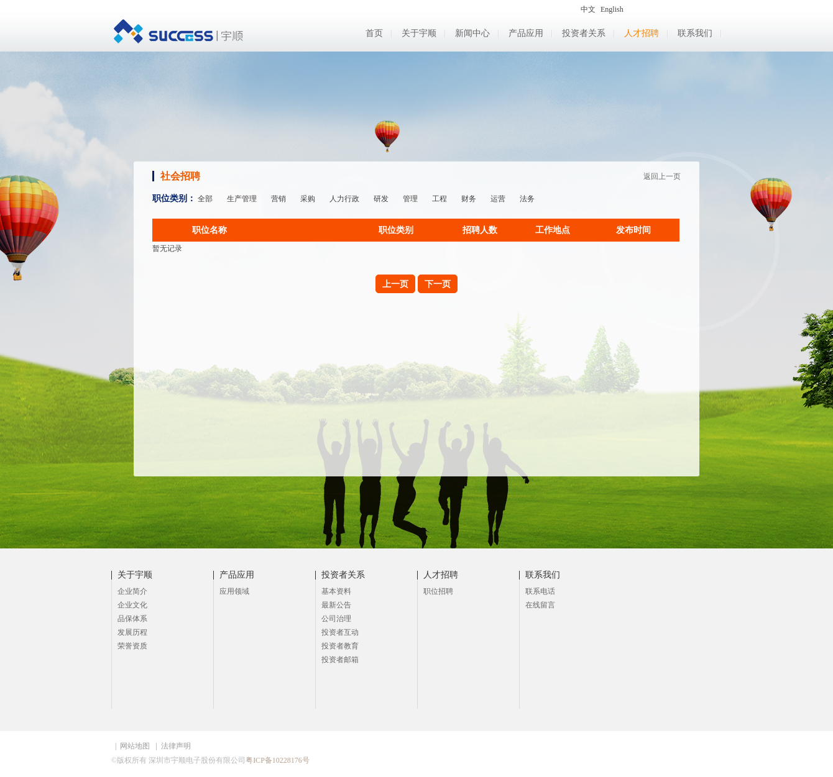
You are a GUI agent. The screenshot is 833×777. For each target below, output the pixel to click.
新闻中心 (472, 33)
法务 (527, 198)
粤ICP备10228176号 (278, 760)
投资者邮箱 (340, 659)
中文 (588, 9)
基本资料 (336, 591)
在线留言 (540, 605)
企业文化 (132, 605)
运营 (497, 198)
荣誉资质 (132, 646)
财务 (468, 198)
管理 (410, 198)
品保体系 (132, 618)
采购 (307, 198)
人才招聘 (641, 33)
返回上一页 (662, 176)
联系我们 (695, 33)
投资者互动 (340, 632)
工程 (439, 198)
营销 (278, 198)
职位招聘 (438, 591)
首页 (374, 33)
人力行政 (344, 198)
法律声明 (176, 746)
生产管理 (242, 198)
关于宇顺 (419, 33)
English (612, 9)
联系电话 (540, 591)
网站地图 (135, 746)
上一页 (395, 284)
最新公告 (336, 605)
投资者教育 (340, 646)
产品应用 (526, 33)
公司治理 (336, 618)
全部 (205, 198)
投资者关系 (583, 33)
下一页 (438, 284)
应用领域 (234, 591)
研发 (381, 198)
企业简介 (132, 591)
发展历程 (132, 632)
